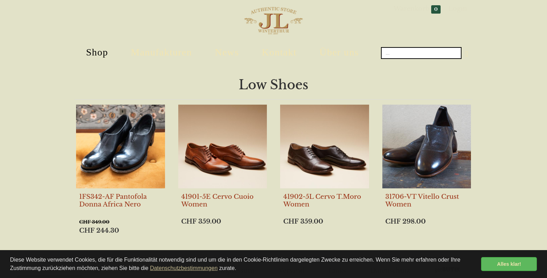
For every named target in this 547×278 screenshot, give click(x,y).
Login (457, 9)
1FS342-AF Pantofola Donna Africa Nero (113, 200)
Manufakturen (161, 52)
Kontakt (279, 52)
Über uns (339, 52)
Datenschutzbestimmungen (184, 268)
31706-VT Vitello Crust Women (422, 200)
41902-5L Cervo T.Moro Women (322, 200)
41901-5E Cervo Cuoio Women (217, 200)
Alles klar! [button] (509, 264)
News (227, 52)
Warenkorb (417, 9)
